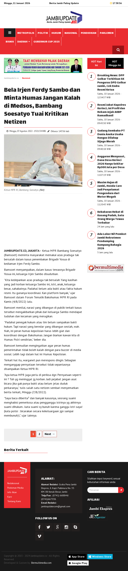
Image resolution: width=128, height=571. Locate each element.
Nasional (26, 78)
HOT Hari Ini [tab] (96, 63)
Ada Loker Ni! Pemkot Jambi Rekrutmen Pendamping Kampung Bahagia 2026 (111, 241)
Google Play (78, 563)
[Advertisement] (43, 220)
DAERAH (23, 42)
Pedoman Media (15, 487)
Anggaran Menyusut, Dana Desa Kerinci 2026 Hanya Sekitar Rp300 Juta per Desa (111, 162)
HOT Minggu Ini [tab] (114, 63)
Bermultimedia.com (41, 562)
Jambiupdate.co (11, 78)
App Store (76, 556)
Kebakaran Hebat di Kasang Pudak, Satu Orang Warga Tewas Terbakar (110, 217)
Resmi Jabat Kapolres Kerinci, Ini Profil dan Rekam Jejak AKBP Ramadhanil (111, 110)
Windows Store (100, 556)
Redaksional (13, 483)
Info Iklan (12, 492)
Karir (9, 496)
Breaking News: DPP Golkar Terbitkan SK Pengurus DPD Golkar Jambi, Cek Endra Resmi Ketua (111, 82)
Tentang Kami (14, 501)
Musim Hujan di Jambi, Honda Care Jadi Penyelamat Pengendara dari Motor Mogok (109, 189)
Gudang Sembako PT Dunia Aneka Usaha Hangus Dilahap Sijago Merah (111, 136)
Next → (50, 434)
